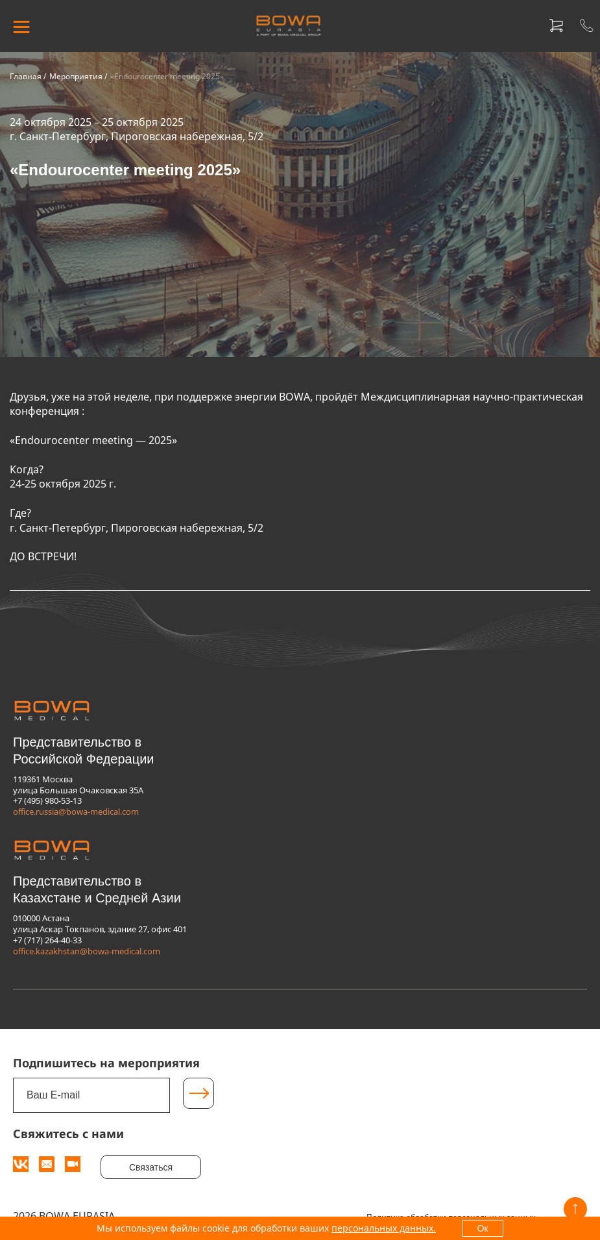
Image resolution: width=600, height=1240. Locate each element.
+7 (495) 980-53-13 (47, 800)
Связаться (151, 1167)
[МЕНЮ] (21, 25)
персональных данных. (383, 1228)
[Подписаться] (198, 1093)
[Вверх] (575, 1209)
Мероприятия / (78, 76)
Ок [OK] (482, 1228)
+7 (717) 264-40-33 (47, 940)
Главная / (28, 76)
